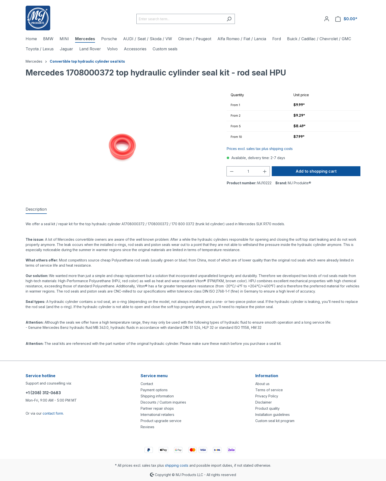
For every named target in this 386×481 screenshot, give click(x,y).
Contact (147, 384)
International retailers (157, 414)
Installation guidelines (272, 414)
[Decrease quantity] (231, 171)
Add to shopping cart (316, 171)
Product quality (267, 408)
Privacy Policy (266, 396)
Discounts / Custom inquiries (163, 402)
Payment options (154, 390)
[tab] (36, 209)
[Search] (229, 19)
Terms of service (269, 390)
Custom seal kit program (274, 421)
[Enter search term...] (180, 19)
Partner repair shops (157, 408)
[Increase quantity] (265, 171)
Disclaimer (263, 402)
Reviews (147, 427)
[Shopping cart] (346, 19)
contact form (53, 413)
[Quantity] (248, 171)
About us (262, 384)
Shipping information (157, 396)
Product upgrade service (161, 421)
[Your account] (326, 18)
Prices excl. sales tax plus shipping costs (260, 149)
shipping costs (176, 465)
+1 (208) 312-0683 (43, 392)
